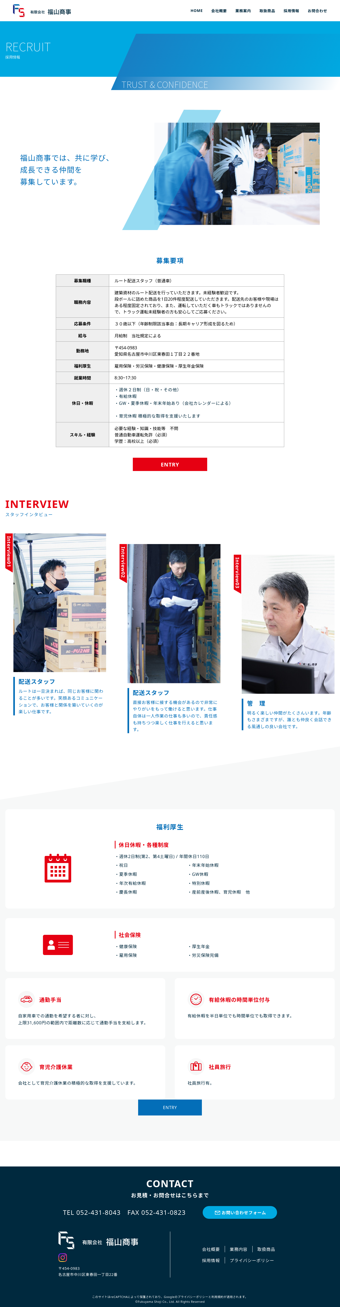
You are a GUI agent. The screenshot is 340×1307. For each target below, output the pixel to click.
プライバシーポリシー (252, 1260)
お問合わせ (318, 10)
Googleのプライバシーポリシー (186, 1297)
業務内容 (239, 1249)
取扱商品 (267, 10)
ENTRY (170, 464)
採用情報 (291, 10)
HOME (197, 10)
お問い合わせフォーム (244, 1213)
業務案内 (243, 10)
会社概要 (219, 10)
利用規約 (217, 1297)
